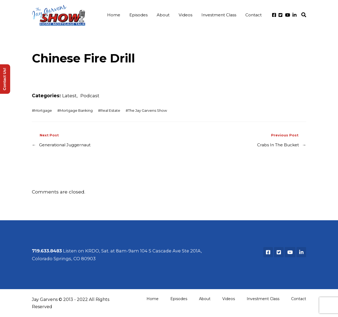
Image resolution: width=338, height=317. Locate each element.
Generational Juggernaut (65, 144)
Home (113, 14)
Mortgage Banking (76, 110)
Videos (185, 14)
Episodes (138, 14)
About (163, 14)
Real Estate (110, 110)
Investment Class (218, 14)
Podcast (89, 95)
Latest (69, 95)
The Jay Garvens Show (147, 110)
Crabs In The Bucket (278, 144)
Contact (253, 14)
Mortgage (43, 110)
